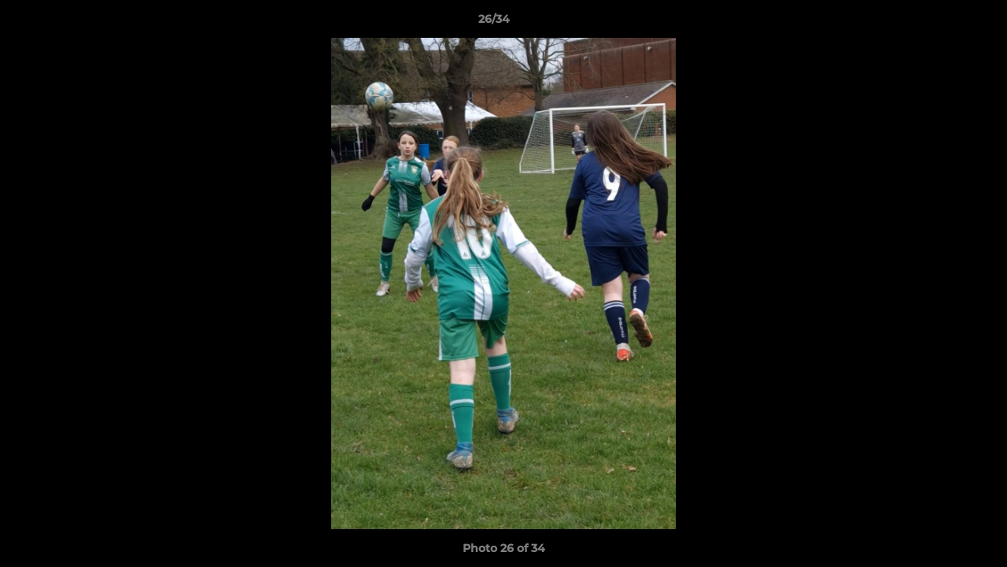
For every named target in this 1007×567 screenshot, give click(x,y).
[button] (940, 23)
